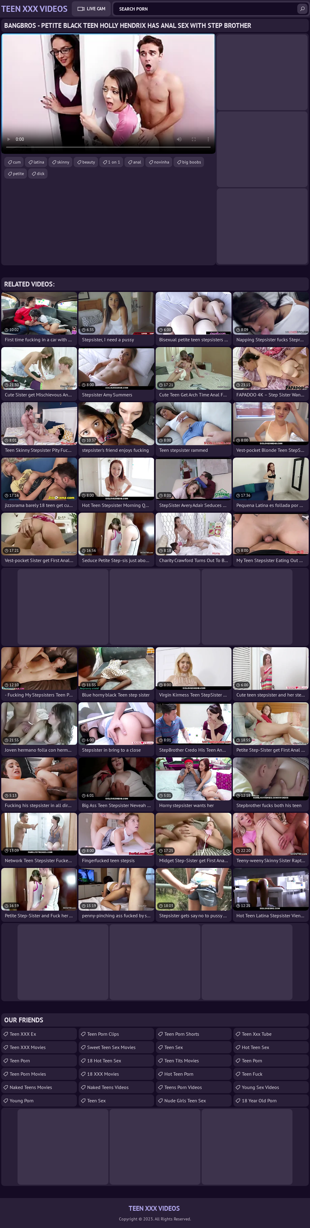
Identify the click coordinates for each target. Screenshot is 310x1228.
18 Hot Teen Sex (104, 1061)
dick (41, 173)
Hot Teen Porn (178, 1074)
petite (18, 173)
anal (137, 162)
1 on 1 (114, 162)
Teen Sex (173, 1047)
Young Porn (22, 1100)
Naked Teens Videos (108, 1087)
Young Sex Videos (260, 1087)
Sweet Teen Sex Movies (111, 1047)
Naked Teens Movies (31, 1087)
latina (39, 162)
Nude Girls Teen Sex (185, 1100)
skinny (63, 162)
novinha (161, 162)
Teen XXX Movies (28, 1047)
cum (17, 162)
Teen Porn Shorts (181, 1034)
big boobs (191, 162)
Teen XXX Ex (23, 1034)
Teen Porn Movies (28, 1074)
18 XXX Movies (103, 1074)
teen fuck (252, 1074)
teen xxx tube (257, 1034)
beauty (88, 162)
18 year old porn (259, 1100)
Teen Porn (20, 1061)
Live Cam (96, 9)
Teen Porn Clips (103, 1034)
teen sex (96, 1100)
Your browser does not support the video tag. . (108, 93)
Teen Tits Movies (181, 1061)
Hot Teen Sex (255, 1047)
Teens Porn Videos (183, 1087)
